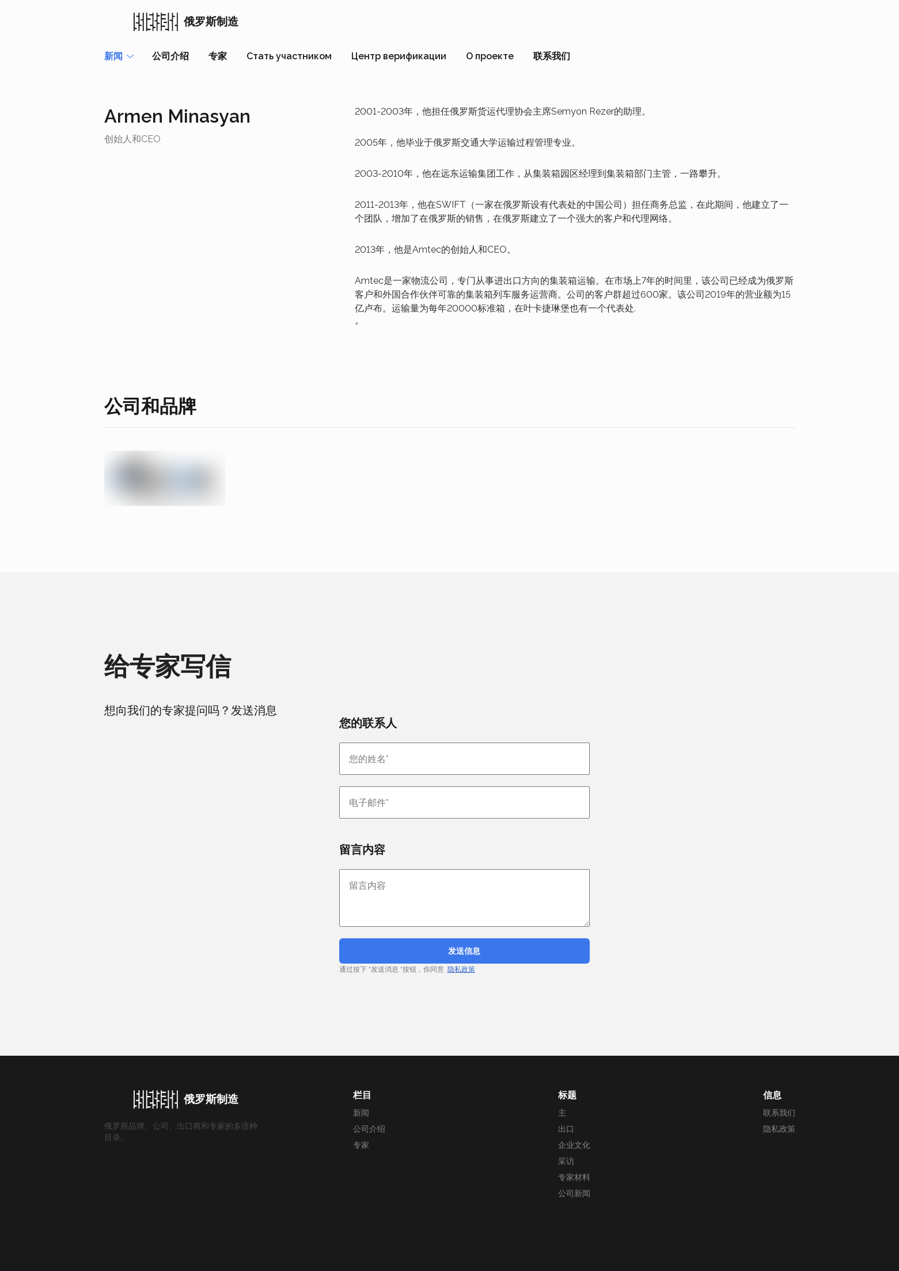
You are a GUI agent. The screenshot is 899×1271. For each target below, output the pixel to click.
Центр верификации (398, 56)
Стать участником (289, 56)
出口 (566, 1128)
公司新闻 (574, 1193)
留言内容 (362, 850)
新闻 (361, 1112)
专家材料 (574, 1177)
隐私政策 (461, 969)
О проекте (490, 56)
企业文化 (574, 1145)
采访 (566, 1161)
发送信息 (464, 951)
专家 (217, 56)
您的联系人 (368, 723)
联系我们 (551, 56)
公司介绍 (170, 56)
